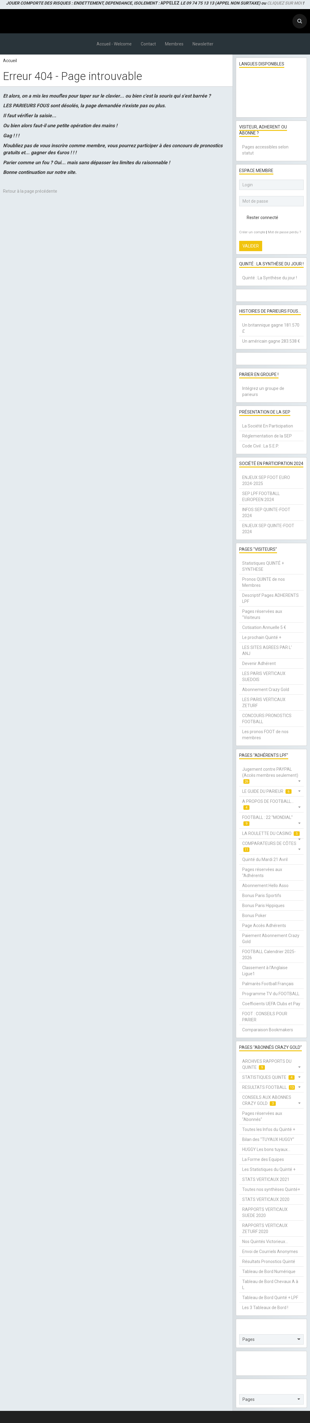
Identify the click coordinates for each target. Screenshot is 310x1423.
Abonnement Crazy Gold (265, 689)
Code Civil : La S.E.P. (260, 446)
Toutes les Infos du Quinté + (268, 1129)
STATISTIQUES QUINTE (268, 1077)
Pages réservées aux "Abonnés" (262, 1116)
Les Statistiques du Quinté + (268, 1169)
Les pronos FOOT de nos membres (265, 734)
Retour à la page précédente (30, 191)
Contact (148, 44)
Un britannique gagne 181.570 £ (270, 328)
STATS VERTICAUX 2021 (265, 1179)
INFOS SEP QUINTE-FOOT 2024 (266, 512)
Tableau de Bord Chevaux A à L (270, 1284)
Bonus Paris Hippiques (263, 905)
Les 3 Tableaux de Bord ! (265, 1307)
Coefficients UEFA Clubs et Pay (271, 1003)
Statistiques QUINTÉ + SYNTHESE (263, 566)
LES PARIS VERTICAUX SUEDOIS (263, 676)
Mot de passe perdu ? (284, 232)
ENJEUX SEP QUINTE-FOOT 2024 (268, 528)
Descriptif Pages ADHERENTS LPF (270, 598)
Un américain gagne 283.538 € (271, 341)
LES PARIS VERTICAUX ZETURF (263, 702)
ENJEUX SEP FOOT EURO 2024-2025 (266, 480)
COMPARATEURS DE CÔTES (269, 846)
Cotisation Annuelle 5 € (264, 627)
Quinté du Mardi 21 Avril (265, 859)
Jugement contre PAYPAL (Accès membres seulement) (270, 775)
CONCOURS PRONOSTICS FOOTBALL (267, 718)
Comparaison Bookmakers (267, 1029)
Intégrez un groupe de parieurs (263, 391)
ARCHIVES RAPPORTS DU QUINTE (267, 1064)
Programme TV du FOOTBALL (270, 993)
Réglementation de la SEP (267, 436)
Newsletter (203, 44)
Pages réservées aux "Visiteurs (262, 614)
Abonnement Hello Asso (265, 885)
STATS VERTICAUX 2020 (265, 1199)
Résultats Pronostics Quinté (268, 1261)
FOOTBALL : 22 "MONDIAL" (267, 820)
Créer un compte (252, 232)
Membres (174, 44)
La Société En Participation (267, 426)
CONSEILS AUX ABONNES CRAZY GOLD (266, 1100)
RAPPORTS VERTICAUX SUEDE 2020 (265, 1212)
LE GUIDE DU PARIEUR (267, 791)
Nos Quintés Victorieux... (265, 1241)
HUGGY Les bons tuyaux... (266, 1149)
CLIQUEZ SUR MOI (284, 3)
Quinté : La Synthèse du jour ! (269, 277)
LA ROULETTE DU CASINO (271, 833)
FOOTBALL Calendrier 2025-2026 (269, 954)
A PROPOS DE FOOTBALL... (268, 804)
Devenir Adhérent (259, 663)
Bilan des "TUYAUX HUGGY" (268, 1139)
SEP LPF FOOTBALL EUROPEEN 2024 (261, 496)
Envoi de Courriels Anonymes (270, 1251)
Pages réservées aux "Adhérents (262, 872)
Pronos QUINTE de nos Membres (263, 582)
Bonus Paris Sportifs (261, 895)
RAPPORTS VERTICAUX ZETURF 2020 (265, 1228)
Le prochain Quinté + (261, 637)
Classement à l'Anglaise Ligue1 (265, 970)
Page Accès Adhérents (264, 925)
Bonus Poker (254, 915)
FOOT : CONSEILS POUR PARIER (264, 1016)
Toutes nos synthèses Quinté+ (271, 1189)
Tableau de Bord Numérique (268, 1271)
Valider (250, 246)
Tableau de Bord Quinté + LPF (270, 1297)
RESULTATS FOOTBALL (268, 1087)
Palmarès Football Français (268, 983)
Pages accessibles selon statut (265, 150)
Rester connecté (258, 217)
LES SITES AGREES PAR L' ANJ (267, 650)
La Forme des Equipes (263, 1159)
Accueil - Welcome (114, 44)
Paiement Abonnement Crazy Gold (270, 938)
